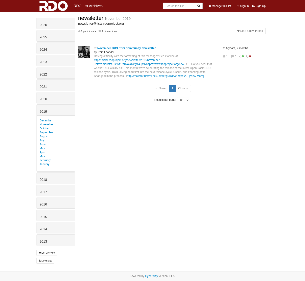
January (45, 164)
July (42, 140)
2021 (43, 87)
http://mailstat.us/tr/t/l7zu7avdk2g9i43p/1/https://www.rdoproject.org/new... (141, 64)
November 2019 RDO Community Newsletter (125, 48)
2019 (43, 111)
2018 (43, 180)
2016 (43, 204)
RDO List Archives (71, 6)
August (44, 136)
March (43, 156)
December (46, 120)
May (42, 148)
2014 (43, 229)
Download (45, 260)
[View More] (196, 76)
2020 (43, 99)
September (46, 132)
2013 (43, 241)
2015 (43, 217)
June (43, 144)
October (45, 128)
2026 (43, 25)
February (45, 160)
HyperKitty (151, 276)
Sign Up (259, 6)
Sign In (243, 6)
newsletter (91, 18)
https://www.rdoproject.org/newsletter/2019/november (127, 60)
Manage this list (220, 6)
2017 (43, 192)
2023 (43, 62)
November (46, 124)
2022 (43, 74)
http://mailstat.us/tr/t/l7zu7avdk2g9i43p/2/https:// (156, 76)
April (42, 152)
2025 (43, 37)
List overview (47, 252)
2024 (43, 49)
